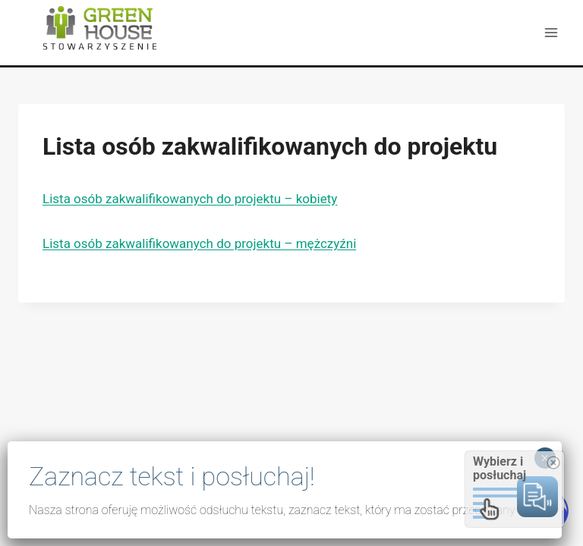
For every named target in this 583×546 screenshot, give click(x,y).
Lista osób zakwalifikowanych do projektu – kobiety (190, 198)
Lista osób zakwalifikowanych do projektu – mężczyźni (199, 243)
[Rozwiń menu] (551, 32)
